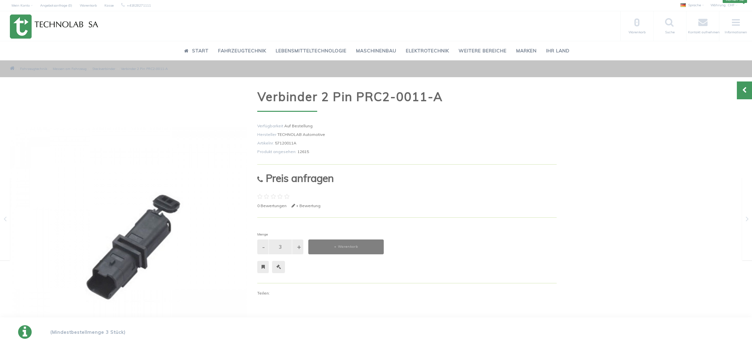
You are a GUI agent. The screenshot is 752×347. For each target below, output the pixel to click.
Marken (526, 51)
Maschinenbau (376, 51)
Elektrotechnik (427, 51)
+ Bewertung (306, 205)
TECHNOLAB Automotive (301, 134)
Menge (262, 234)
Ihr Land (558, 51)
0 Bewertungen (272, 205)
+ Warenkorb (346, 246)
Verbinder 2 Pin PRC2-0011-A (144, 69)
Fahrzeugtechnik (242, 51)
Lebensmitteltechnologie (311, 51)
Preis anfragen (295, 178)
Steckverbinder (103, 69)
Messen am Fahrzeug (70, 69)
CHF (724, 5)
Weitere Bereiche (483, 51)
